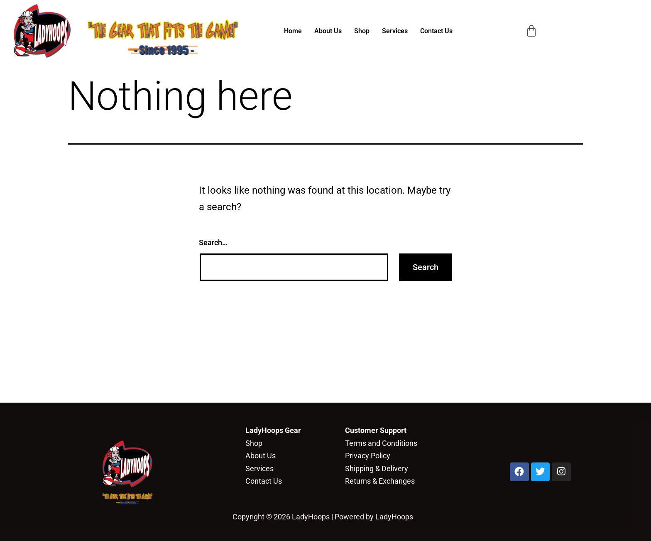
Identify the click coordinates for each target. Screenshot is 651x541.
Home (293, 31)
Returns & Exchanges (380, 481)
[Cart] (531, 31)
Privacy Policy (367, 455)
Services (395, 31)
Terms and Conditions (381, 443)
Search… (213, 242)
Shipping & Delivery (376, 468)
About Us (328, 31)
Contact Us (436, 31)
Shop (362, 31)
